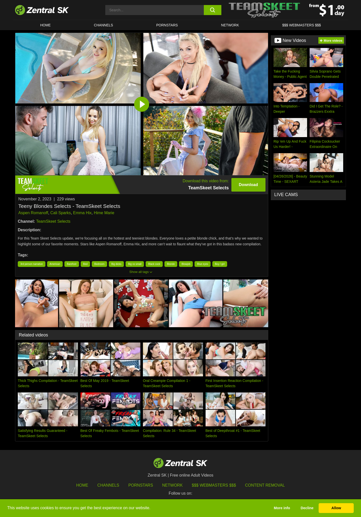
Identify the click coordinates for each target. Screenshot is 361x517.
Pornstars (167, 25)
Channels (103, 25)
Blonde (171, 264)
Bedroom (99, 264)
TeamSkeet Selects (53, 221)
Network (230, 25)
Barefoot (71, 264)
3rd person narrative (31, 264)
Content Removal (265, 485)
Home (45, 25)
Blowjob (186, 264)
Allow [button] (336, 508)
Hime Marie (104, 213)
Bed (85, 264)
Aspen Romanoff (33, 213)
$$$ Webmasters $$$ (301, 25)
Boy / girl (220, 264)
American (55, 264)
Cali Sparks (60, 213)
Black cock (154, 264)
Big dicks (116, 264)
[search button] (212, 10)
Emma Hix (82, 213)
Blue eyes (202, 264)
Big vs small (134, 264)
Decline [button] (307, 508)
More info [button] (282, 508)
